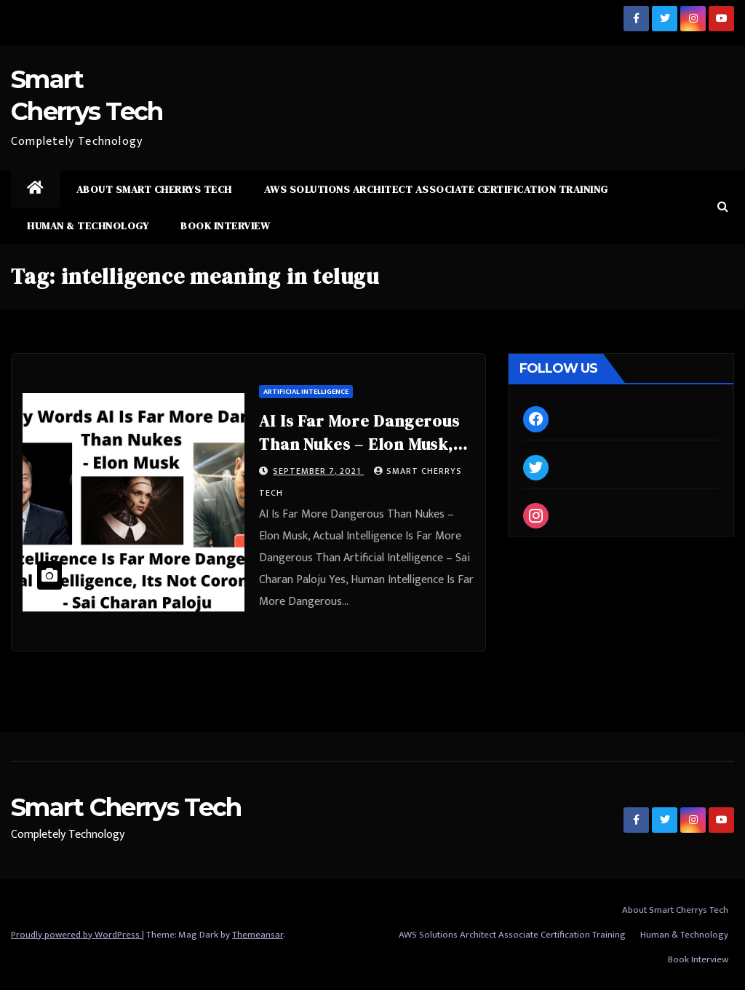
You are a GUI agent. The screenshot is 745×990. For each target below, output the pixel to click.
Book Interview (225, 225)
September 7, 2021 (318, 471)
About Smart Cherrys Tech (154, 189)
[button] (722, 207)
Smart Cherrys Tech (126, 807)
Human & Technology (87, 225)
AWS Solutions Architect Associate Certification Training (436, 189)
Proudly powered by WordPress (76, 935)
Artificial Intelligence (305, 391)
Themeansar (257, 935)
